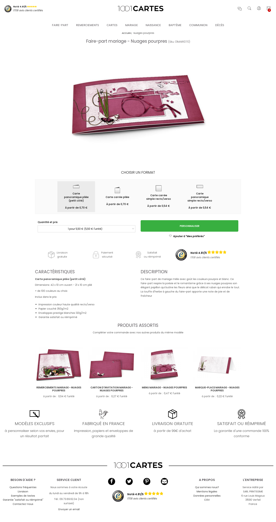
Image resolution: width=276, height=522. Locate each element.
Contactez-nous (23, 504)
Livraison (23, 491)
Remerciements (87, 20)
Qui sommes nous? (207, 487)
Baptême (175, 20)
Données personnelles (207, 495)
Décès (219, 20)
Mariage (131, 20)
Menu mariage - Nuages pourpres (164, 387)
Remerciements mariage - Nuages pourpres (58, 389)
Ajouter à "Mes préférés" (187, 236)
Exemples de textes (23, 495)
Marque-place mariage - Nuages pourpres (217, 389)
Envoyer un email (69, 509)
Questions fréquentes (23, 487)
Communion (198, 20)
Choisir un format (138, 172)
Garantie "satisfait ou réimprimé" (23, 500)
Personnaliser (189, 226)
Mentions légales (207, 491)
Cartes (112, 20)
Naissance (153, 20)
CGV (207, 500)
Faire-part (60, 20)
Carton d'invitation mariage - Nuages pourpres (111, 389)
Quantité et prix (48, 222)
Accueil (126, 33)
